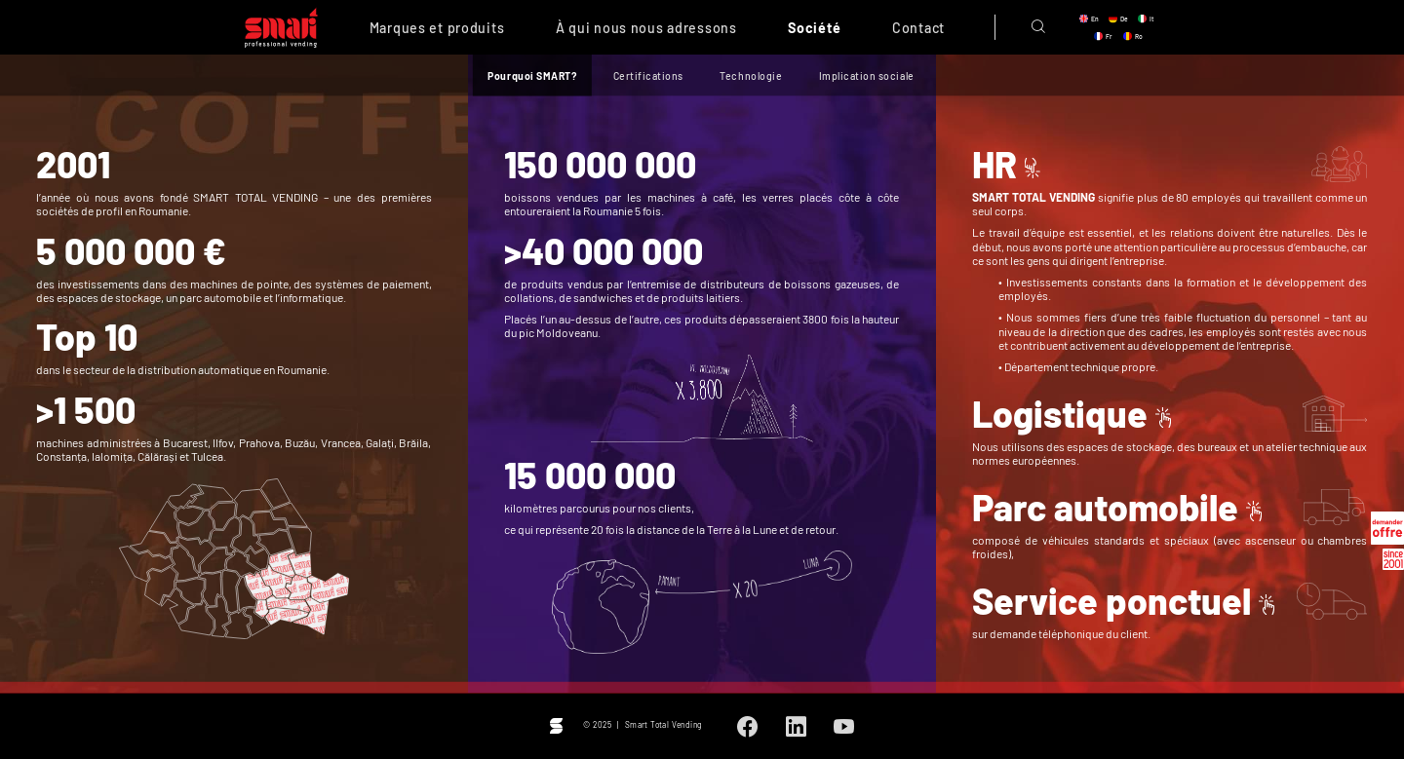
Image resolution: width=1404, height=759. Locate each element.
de (1124, 18)
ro (1139, 36)
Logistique (1060, 413)
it (1151, 18)
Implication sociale (867, 75)
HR (994, 163)
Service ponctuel (1111, 600)
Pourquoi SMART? (532, 75)
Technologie (751, 75)
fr (1109, 36)
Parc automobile (1105, 506)
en (1095, 18)
